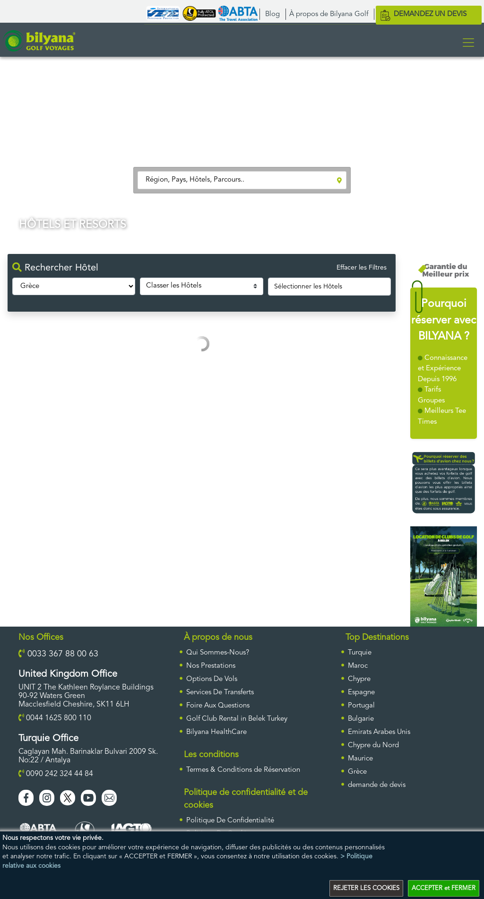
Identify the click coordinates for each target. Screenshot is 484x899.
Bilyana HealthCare (216, 732)
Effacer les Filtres (362, 267)
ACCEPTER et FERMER (443, 888)
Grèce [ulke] (357, 772)
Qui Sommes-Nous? (217, 652)
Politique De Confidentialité (230, 820)
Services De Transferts (220, 692)
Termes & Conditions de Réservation (243, 770)
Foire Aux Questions (218, 705)
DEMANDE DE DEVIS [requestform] (377, 785)
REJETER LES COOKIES (366, 888)
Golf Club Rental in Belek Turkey (236, 719)
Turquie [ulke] (360, 652)
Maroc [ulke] (358, 666)
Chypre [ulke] (359, 679)
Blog (272, 14)
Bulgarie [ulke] (361, 719)
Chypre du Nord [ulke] (373, 745)
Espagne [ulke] (361, 692)
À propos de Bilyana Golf (328, 14)
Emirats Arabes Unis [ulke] (379, 732)
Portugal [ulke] (361, 705)
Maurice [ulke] (360, 758)
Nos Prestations (210, 666)
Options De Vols (211, 679)
